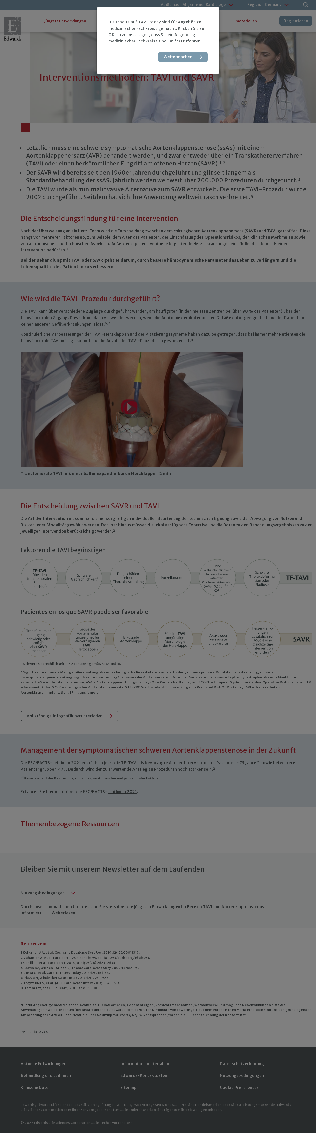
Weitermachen (178, 56)
